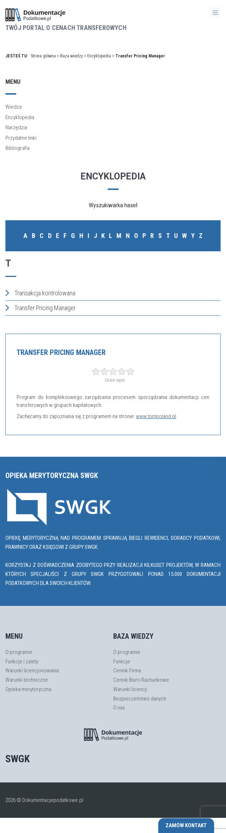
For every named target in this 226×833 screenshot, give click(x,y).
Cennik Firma (127, 670)
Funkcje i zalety (21, 661)
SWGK (17, 759)
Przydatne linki (20, 138)
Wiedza (13, 107)
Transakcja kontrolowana (40, 293)
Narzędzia (16, 127)
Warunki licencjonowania (32, 670)
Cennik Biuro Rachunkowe (141, 680)
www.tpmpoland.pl (156, 416)
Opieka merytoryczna (28, 689)
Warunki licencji (130, 689)
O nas (119, 707)
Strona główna (43, 55)
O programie (18, 652)
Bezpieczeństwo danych (139, 698)
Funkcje (121, 661)
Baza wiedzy (71, 55)
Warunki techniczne (26, 680)
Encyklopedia (99, 55)
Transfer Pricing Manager (40, 308)
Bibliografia (17, 148)
